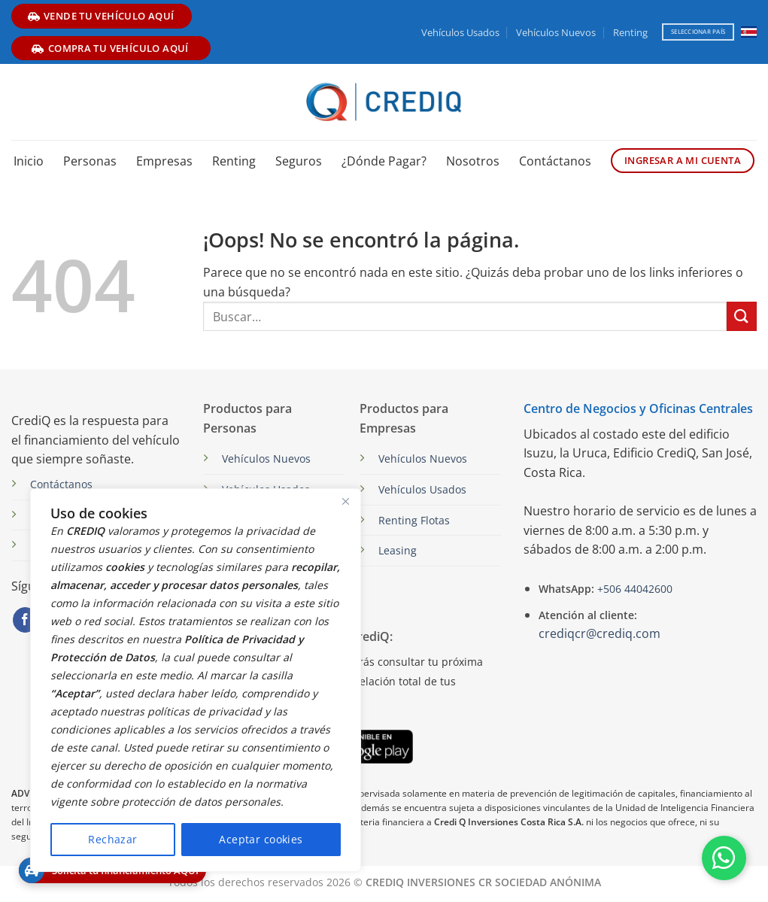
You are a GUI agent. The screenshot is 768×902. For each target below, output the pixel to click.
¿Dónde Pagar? (384, 161)
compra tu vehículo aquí (110, 48)
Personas (90, 161)
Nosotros (472, 161)
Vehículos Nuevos (556, 32)
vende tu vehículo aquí (101, 16)
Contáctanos (555, 161)
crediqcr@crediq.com (599, 633)
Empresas (164, 161)
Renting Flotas (414, 520)
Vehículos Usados (460, 32)
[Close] (345, 501)
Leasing (397, 550)
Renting (630, 32)
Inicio (29, 161)
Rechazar (112, 839)
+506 (633, 589)
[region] (195, 680)
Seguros (298, 161)
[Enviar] (742, 316)
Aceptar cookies (260, 839)
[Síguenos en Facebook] (25, 620)
